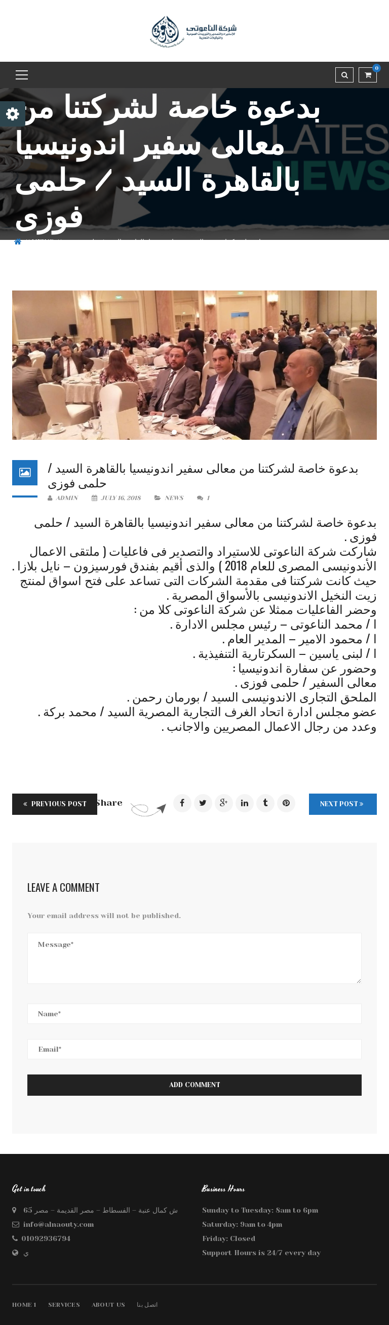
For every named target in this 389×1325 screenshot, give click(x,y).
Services (64, 1304)
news (43, 242)
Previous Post (54, 804)
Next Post (341, 804)
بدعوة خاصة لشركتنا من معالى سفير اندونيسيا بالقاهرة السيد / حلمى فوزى (203, 474)
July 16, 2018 (117, 498)
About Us (108, 1304)
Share (108, 803)
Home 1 (24, 1304)
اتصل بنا (147, 1304)
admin (62, 498)
